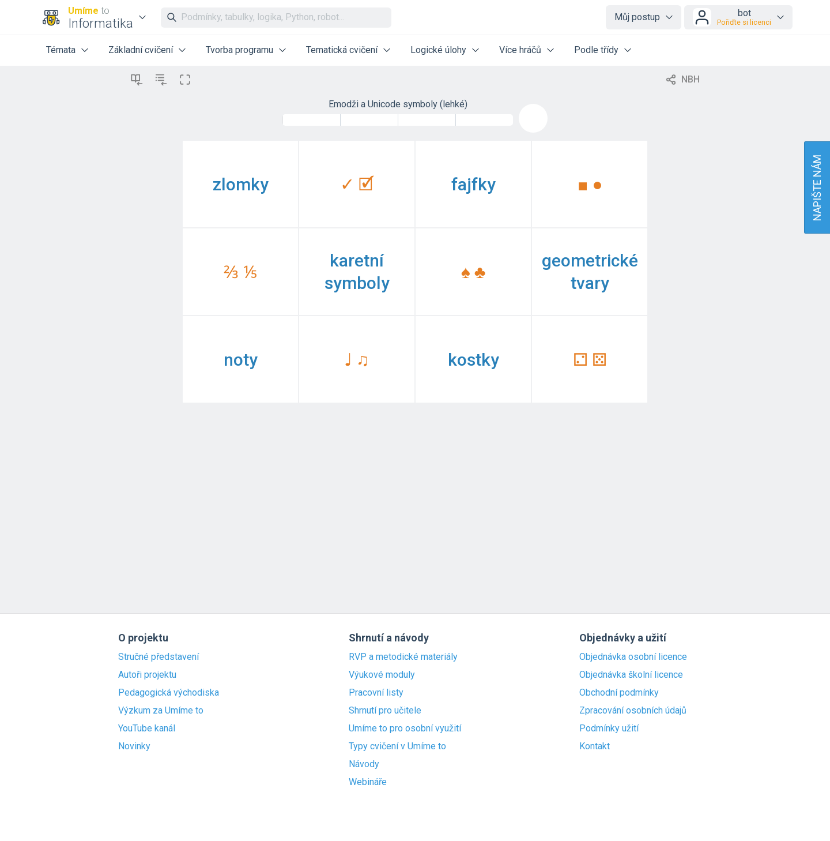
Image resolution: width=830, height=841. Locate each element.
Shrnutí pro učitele (385, 710)
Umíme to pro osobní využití (405, 728)
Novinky (134, 746)
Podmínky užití (609, 728)
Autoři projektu (147, 675)
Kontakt (594, 746)
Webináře (368, 782)
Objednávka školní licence (631, 675)
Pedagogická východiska (168, 693)
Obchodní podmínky (619, 693)
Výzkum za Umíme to (160, 710)
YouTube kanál (146, 728)
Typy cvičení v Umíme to (397, 746)
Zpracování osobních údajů (632, 710)
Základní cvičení (140, 49)
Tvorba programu (239, 49)
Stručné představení (158, 657)
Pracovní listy (376, 693)
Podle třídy (596, 49)
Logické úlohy (438, 49)
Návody (364, 764)
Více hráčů (520, 49)
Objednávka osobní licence (633, 657)
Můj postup (637, 17)
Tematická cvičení (342, 49)
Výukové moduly (382, 675)
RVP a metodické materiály (403, 657)
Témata (61, 49)
